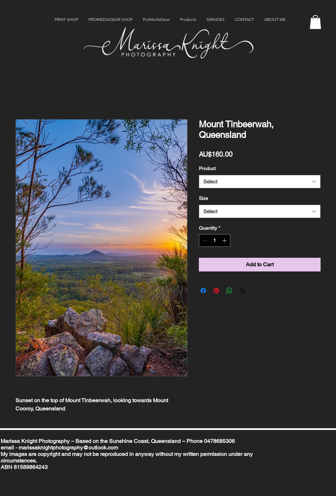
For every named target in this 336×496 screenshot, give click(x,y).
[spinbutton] (214, 240)
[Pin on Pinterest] (216, 291)
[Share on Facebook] (203, 291)
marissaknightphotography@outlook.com (68, 447)
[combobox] (260, 181)
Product (207, 168)
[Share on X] (242, 291)
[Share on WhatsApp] (229, 291)
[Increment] (225, 240)
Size (203, 198)
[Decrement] (204, 240)
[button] (315, 22)
